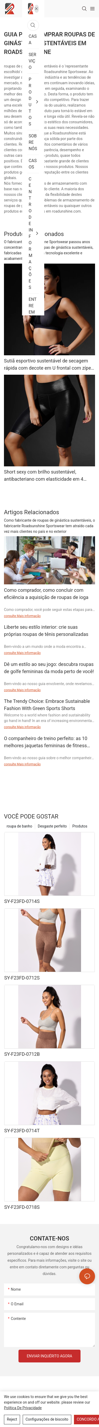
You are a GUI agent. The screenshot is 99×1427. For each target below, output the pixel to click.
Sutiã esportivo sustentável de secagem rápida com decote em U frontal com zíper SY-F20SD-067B (48, 364)
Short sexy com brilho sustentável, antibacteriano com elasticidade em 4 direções (43, 476)
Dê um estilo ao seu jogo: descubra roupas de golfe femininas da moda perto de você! (49, 667)
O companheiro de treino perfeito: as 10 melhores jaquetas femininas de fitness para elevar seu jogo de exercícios (45, 742)
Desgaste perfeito (52, 826)
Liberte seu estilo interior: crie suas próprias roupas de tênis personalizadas (46, 630)
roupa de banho (19, 826)
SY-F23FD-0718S (22, 1207)
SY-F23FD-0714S (22, 901)
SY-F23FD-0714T (22, 1130)
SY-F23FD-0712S (22, 978)
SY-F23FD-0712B (22, 1054)
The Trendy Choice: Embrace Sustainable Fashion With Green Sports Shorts (47, 704)
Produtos (79, 826)
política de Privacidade (23, 1408)
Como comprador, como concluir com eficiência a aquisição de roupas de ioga (46, 593)
